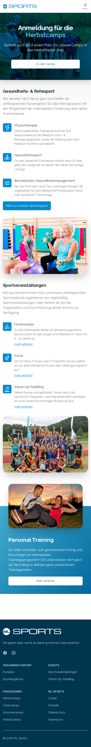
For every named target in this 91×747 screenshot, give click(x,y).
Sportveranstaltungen (62, 672)
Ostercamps (11, 705)
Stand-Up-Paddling (61, 679)
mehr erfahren (23, 344)
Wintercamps (12, 698)
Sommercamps (13, 712)
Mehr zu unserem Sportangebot (27, 205)
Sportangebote (13, 679)
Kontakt (53, 705)
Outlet (52, 698)
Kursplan (8, 672)
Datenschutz (56, 712)
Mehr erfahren (45, 581)
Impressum (55, 719)
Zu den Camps (45, 64)
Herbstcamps (12, 719)
